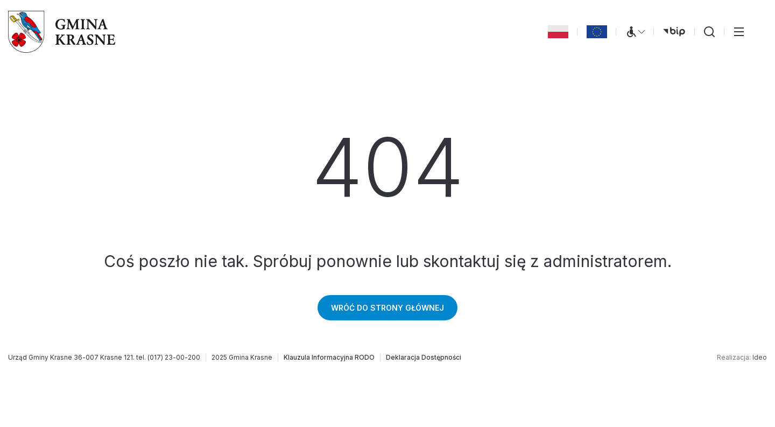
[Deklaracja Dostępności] (423, 357)
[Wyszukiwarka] (709, 31)
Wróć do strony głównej (387, 307)
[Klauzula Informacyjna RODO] (329, 357)
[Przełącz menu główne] (738, 31)
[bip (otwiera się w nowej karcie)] (674, 31)
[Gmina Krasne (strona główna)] (62, 32)
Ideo (759, 357)
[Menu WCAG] (635, 31)
